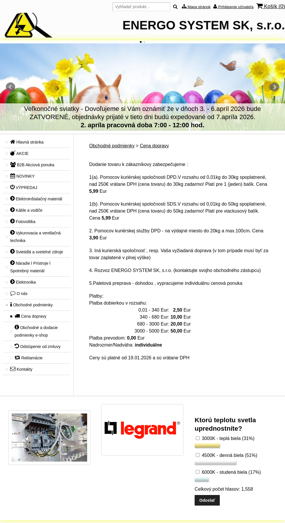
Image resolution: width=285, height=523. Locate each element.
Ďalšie (274, 87)
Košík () (270, 6)
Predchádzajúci (10, 87)
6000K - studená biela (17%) (228, 472)
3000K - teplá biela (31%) (225, 438)
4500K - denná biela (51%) (226, 455)
